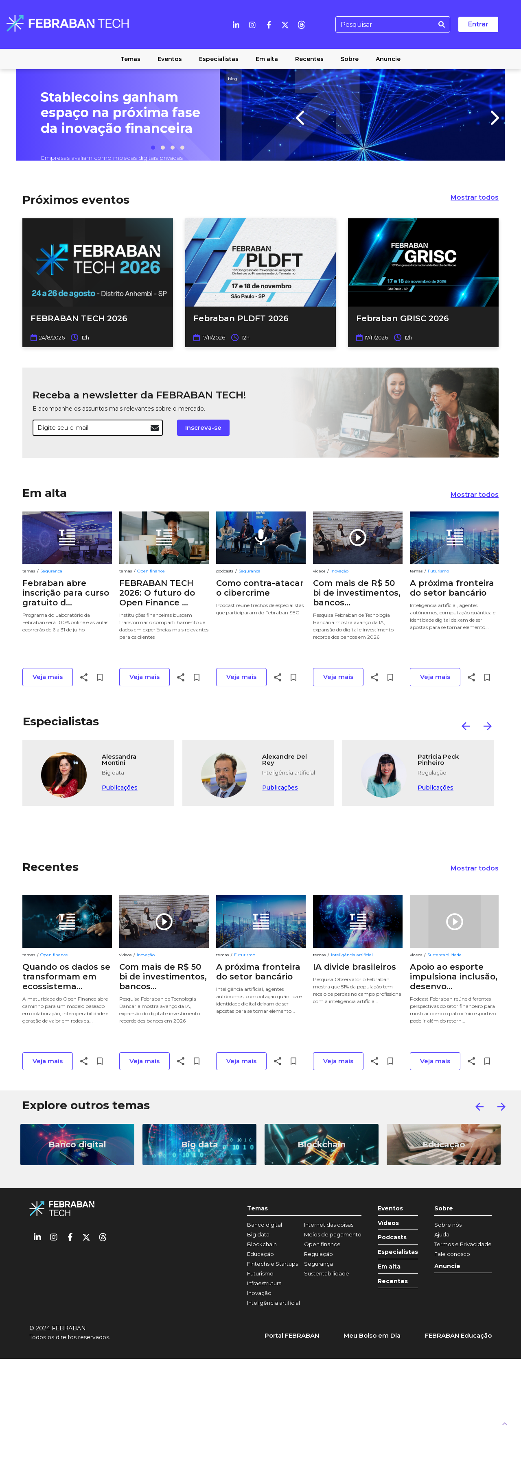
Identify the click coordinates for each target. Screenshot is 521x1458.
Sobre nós (448, 1224)
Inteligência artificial (352, 954)
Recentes (50, 867)
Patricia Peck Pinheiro (438, 759)
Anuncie (447, 1266)
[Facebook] (268, 24)
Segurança (51, 571)
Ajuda (441, 1234)
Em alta (44, 493)
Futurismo (438, 571)
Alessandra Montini (119, 759)
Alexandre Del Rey (284, 759)
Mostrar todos (475, 197)
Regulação (318, 1254)
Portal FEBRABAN (292, 1335)
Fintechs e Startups (272, 1263)
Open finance (151, 571)
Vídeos (388, 1223)
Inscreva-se (203, 427)
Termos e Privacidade (463, 1244)
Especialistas (61, 721)
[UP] (505, 1423)
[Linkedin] (236, 24)
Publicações (120, 787)
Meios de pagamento (332, 1234)
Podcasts (392, 1237)
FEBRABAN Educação (458, 1335)
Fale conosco (452, 1254)
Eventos (390, 1208)
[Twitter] (285, 24)
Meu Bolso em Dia (372, 1335)
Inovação (339, 571)
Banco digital (264, 1224)
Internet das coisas (328, 1224)
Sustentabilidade (444, 954)
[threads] (301, 24)
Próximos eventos (75, 200)
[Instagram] (252, 24)
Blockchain (262, 1244)
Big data (258, 1234)
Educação (260, 1254)
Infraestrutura (264, 1283)
